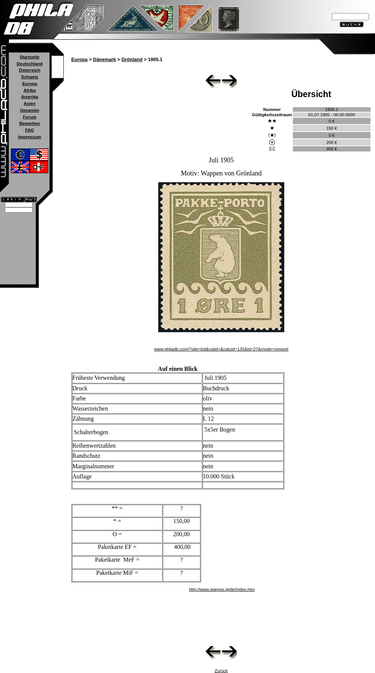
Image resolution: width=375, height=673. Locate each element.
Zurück (221, 671)
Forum (29, 117)
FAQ (29, 130)
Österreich (29, 70)
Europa (29, 83)
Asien (29, 103)
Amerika (29, 96)
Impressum (29, 137)
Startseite (29, 57)
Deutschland (29, 63)
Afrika (30, 90)
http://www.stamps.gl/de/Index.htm (222, 589)
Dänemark (104, 59)
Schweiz (29, 77)
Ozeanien (29, 110)
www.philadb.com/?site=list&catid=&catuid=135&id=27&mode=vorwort (221, 349)
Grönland (132, 59)
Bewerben (29, 123)
